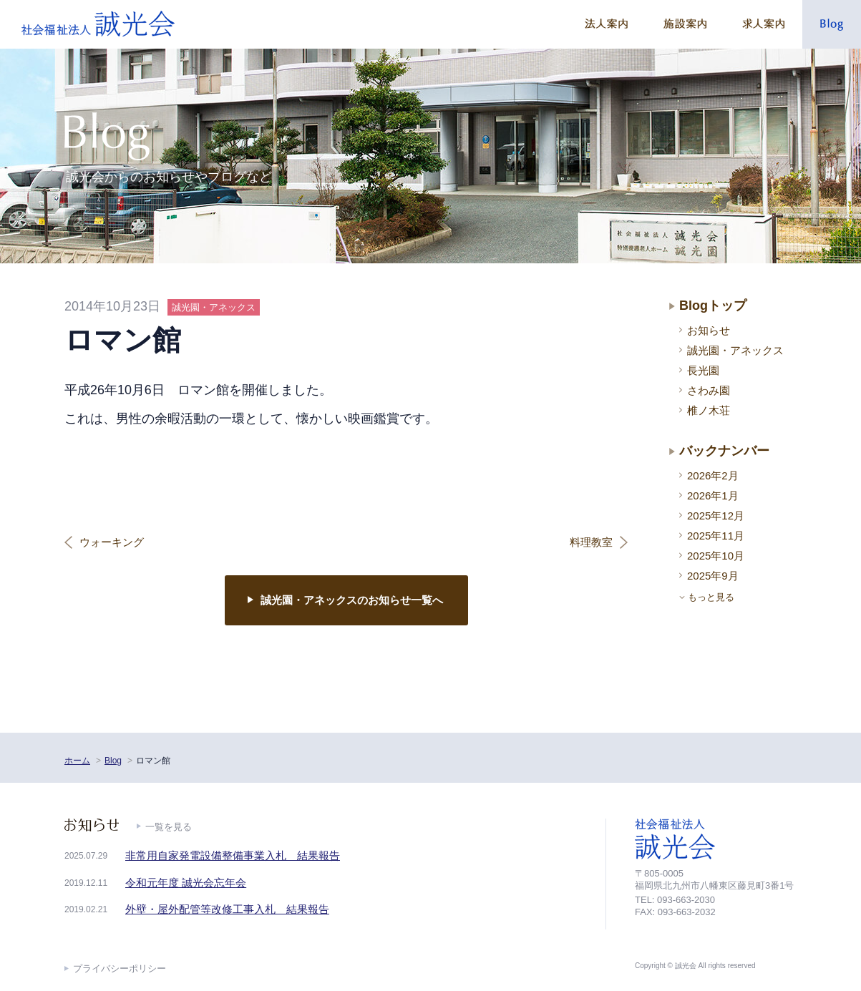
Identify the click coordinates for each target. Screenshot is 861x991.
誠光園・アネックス (735, 350)
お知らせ (708, 330)
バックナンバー (724, 451)
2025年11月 (715, 535)
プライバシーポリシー (119, 968)
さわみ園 (708, 390)
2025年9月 (713, 576)
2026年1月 (713, 495)
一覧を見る (168, 826)
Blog (113, 761)
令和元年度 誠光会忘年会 (185, 883)
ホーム (77, 761)
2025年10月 (715, 556)
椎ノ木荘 (708, 410)
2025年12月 (715, 515)
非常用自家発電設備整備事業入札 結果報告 (232, 855)
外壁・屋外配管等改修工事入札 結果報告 (227, 909)
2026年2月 (713, 475)
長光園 (703, 370)
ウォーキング (111, 542)
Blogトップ (712, 305)
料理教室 (591, 542)
